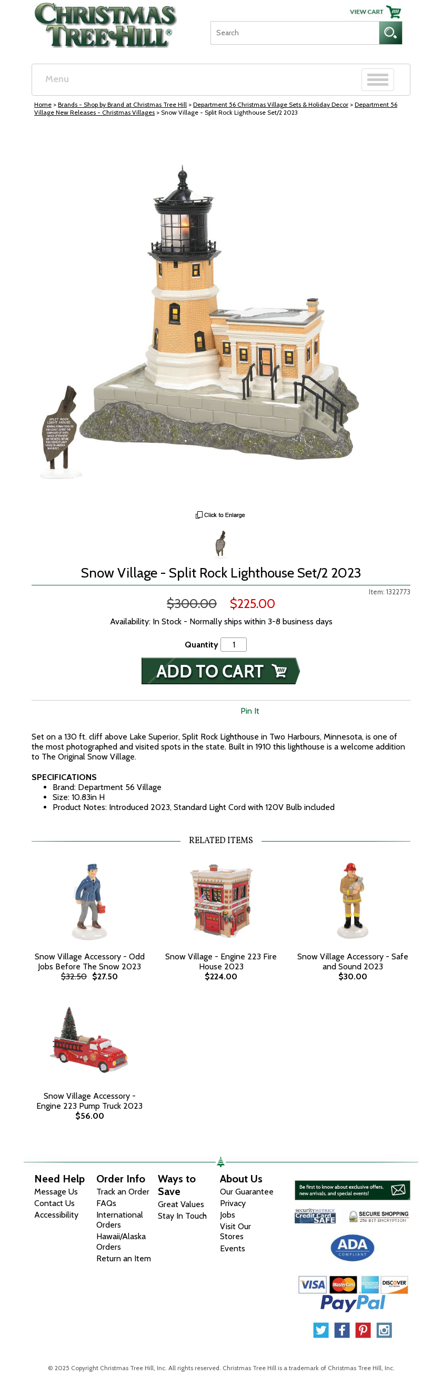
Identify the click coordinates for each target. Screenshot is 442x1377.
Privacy (233, 1203)
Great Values (181, 1204)
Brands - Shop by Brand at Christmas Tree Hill (122, 104)
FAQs (106, 1203)
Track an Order (122, 1192)
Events (232, 1248)
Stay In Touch (182, 1216)
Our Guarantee (247, 1192)
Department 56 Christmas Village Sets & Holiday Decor (270, 104)
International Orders (119, 1220)
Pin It (249, 711)
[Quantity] (233, 644)
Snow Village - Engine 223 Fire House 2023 (221, 961)
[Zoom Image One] (221, 543)
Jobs (227, 1215)
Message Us (56, 1192)
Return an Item (123, 1258)
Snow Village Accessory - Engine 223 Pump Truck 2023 (89, 1101)
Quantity (201, 645)
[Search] (294, 33)
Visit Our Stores (235, 1231)
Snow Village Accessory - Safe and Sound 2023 (352, 961)
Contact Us (54, 1203)
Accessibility (56, 1215)
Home (43, 104)
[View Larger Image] (221, 316)
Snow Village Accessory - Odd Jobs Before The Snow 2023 (90, 961)
